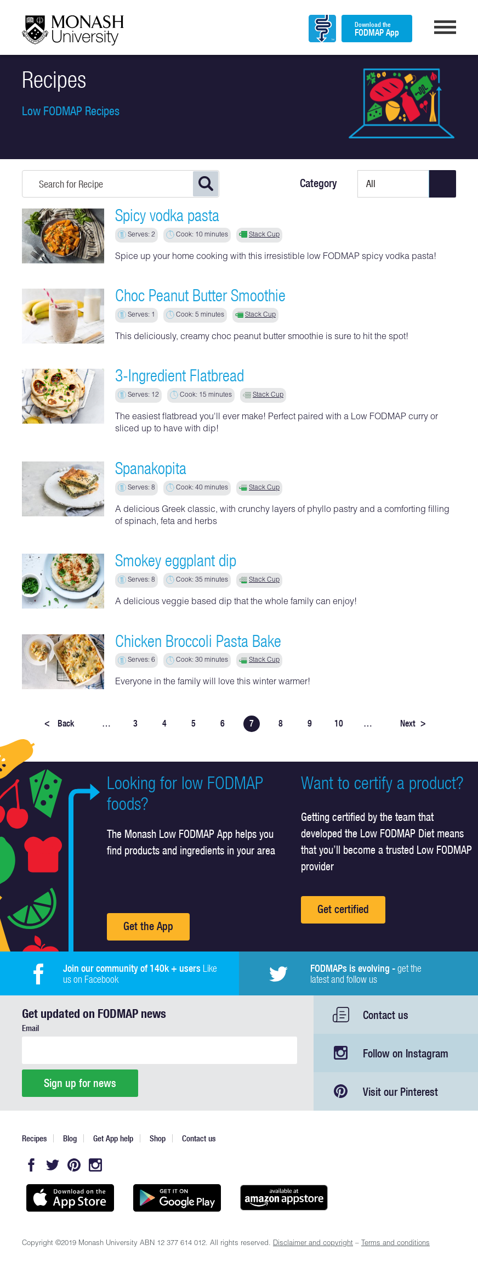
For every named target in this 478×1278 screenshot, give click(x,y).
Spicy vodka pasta (167, 215)
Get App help (113, 1138)
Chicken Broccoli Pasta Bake (198, 641)
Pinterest (74, 1165)
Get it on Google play (177, 1198)
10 (338, 723)
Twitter (52, 1165)
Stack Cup (264, 235)
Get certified (343, 909)
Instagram (95, 1165)
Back (59, 723)
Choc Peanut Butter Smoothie (200, 295)
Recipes (34, 1138)
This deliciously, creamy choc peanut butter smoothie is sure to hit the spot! (261, 337)
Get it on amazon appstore (284, 1198)
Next (413, 723)
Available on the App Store (70, 1198)
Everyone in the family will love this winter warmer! (212, 682)
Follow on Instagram (405, 1053)
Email (30, 1028)
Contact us (385, 1015)
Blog (70, 1138)
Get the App (148, 926)
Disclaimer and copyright (313, 1243)
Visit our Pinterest (400, 1092)
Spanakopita (150, 468)
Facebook (31, 1165)
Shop (158, 1138)
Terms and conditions (395, 1243)
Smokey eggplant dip (175, 560)
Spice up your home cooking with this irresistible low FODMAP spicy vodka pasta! (275, 257)
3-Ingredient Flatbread (179, 375)
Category (318, 183)
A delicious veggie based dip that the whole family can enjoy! (236, 602)
